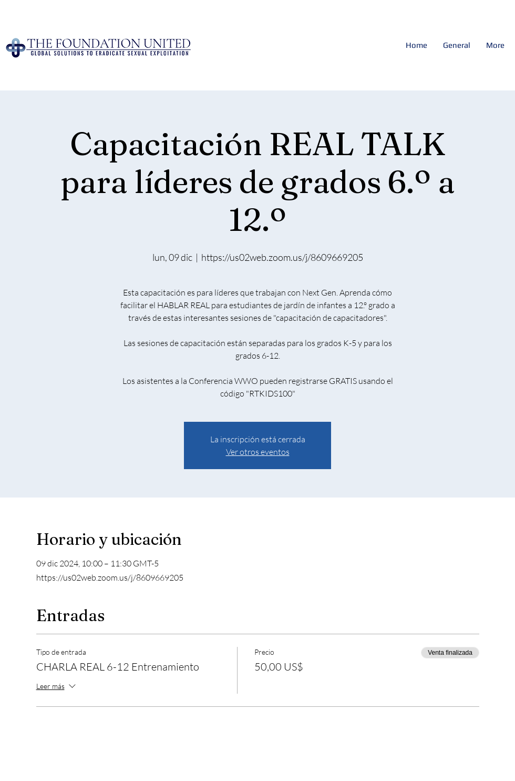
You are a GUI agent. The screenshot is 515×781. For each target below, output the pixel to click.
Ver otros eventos (258, 452)
